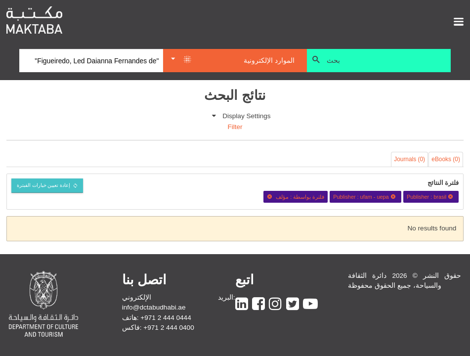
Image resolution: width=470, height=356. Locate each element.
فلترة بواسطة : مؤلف (295, 197)
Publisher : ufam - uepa (365, 197)
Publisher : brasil (431, 197)
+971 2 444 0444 (165, 317)
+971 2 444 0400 (168, 327)
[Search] (91, 61)
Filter (234, 127)
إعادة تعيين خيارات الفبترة (44, 185)
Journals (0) (409, 159)
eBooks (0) (445, 159)
